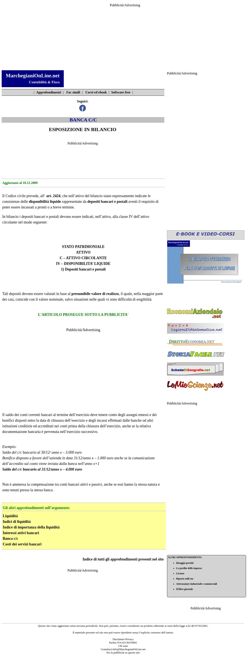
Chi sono (123, 645)
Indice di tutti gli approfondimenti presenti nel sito (123, 559)
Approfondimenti (48, 92)
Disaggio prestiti (185, 563)
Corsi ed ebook (96, 92)
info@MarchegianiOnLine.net (129, 649)
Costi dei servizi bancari (22, 544)
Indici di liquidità (17, 521)
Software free (120, 92)
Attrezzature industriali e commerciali (196, 583)
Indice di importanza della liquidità (31, 527)
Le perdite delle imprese (189, 568)
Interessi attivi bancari (21, 533)
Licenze (180, 573)
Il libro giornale (184, 589)
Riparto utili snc (185, 578)
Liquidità (10, 516)
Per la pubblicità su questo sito (123, 652)
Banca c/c (10, 538)
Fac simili (73, 92)
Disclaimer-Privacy (123, 639)
